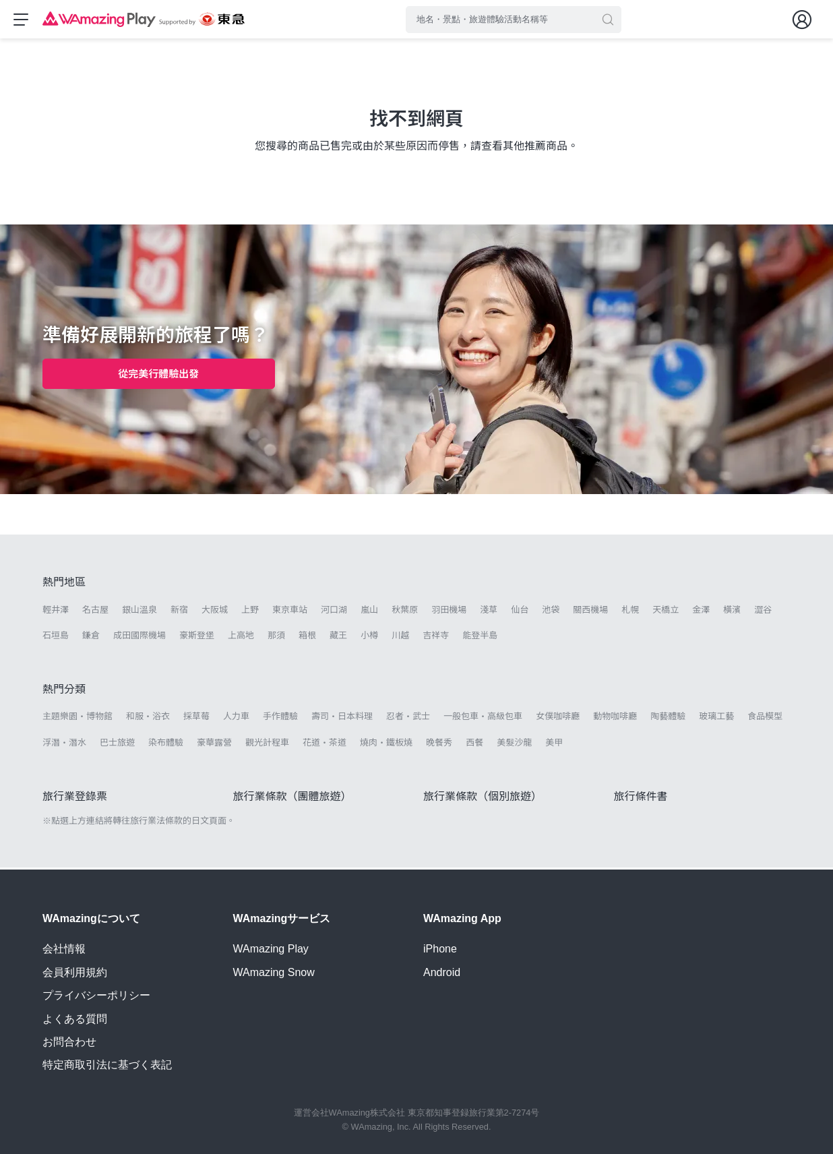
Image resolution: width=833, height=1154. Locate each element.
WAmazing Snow (274, 972)
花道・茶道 (324, 744)
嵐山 (369, 612)
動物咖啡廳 (615, 718)
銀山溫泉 (139, 612)
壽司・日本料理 (342, 718)
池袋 (550, 612)
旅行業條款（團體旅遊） (292, 798)
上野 (250, 612)
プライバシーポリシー (96, 995)
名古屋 (95, 612)
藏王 (338, 637)
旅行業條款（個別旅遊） (482, 798)
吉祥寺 (436, 637)
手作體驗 (280, 718)
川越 (400, 637)
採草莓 (196, 718)
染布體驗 (165, 744)
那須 (276, 637)
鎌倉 (91, 637)
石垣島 (55, 637)
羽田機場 (448, 612)
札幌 (630, 612)
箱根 (307, 637)
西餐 (474, 744)
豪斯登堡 (196, 637)
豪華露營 (214, 744)
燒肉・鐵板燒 (386, 744)
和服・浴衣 (148, 718)
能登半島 (479, 637)
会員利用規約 (74, 972)
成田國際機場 (139, 637)
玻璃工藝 (716, 718)
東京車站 (289, 612)
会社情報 (64, 949)
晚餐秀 (439, 744)
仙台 (519, 612)
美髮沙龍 (514, 744)
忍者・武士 (408, 718)
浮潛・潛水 (64, 744)
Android (441, 972)
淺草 (488, 612)
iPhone (440, 949)
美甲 (554, 744)
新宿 (179, 612)
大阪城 (215, 612)
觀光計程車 (267, 744)
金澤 (701, 612)
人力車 (236, 718)
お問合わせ (69, 1041)
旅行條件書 (641, 798)
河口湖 (334, 612)
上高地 (241, 637)
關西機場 (590, 612)
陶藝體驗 (667, 718)
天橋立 (665, 612)
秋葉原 (405, 612)
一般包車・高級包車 (482, 718)
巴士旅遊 (117, 744)
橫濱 (732, 612)
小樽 (369, 637)
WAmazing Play (271, 949)
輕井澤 (55, 612)
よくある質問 (74, 1019)
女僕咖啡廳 (558, 718)
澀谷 (763, 612)
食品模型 (764, 718)
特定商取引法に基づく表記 (107, 1065)
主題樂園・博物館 (77, 718)
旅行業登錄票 (74, 798)
